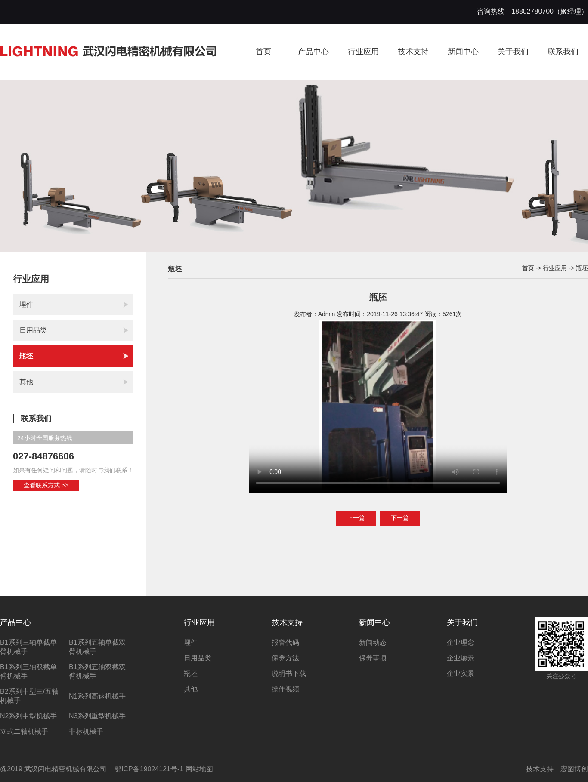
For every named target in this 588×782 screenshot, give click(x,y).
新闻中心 (463, 51)
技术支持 (413, 51)
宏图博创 (574, 769)
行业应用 (363, 51)
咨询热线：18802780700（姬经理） (532, 11)
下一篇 (400, 517)
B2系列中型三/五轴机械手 (29, 696)
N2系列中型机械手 (28, 716)
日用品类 (74, 330)
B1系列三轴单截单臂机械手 (28, 647)
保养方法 (285, 658)
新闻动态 (373, 642)
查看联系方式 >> (46, 485)
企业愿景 (460, 658)
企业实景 (460, 673)
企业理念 (460, 642)
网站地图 (199, 769)
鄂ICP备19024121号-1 (149, 769)
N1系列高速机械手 (97, 696)
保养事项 (373, 658)
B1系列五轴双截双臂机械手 (97, 671)
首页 (263, 51)
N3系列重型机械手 (97, 716)
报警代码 (285, 642)
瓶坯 (74, 356)
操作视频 (285, 689)
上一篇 (356, 517)
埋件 (74, 304)
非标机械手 (86, 731)
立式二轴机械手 (24, 731)
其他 (74, 382)
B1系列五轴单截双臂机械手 (97, 647)
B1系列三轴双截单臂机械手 (28, 671)
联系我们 (563, 51)
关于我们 (513, 51)
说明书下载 (289, 673)
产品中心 (313, 51)
